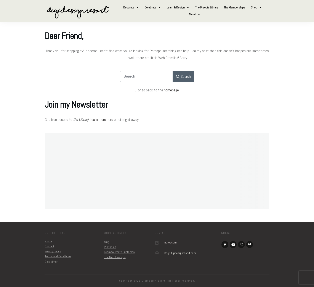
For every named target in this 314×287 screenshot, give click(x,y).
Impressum (170, 242)
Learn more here (101, 119)
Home (48, 241)
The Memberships (115, 257)
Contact (49, 246)
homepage (171, 90)
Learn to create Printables (119, 252)
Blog (106, 242)
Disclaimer (51, 262)
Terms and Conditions (58, 256)
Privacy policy (53, 251)
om (179, 253)
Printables (110, 247)
